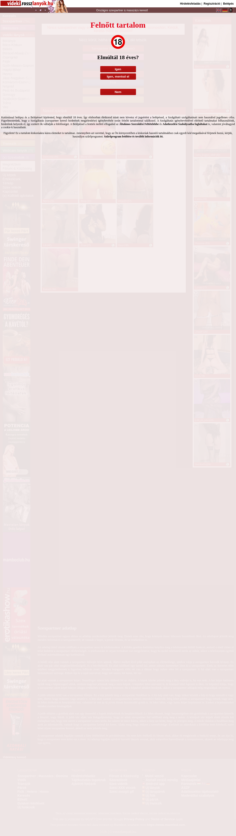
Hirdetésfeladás (190, 3)
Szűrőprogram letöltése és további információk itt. (133, 136)
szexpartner (116, 10)
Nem (118, 92)
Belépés (228, 3)
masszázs (133, 10)
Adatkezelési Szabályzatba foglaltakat (184, 124)
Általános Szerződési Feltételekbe (139, 124)
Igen (118, 69)
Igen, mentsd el (118, 76)
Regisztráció (212, 3)
